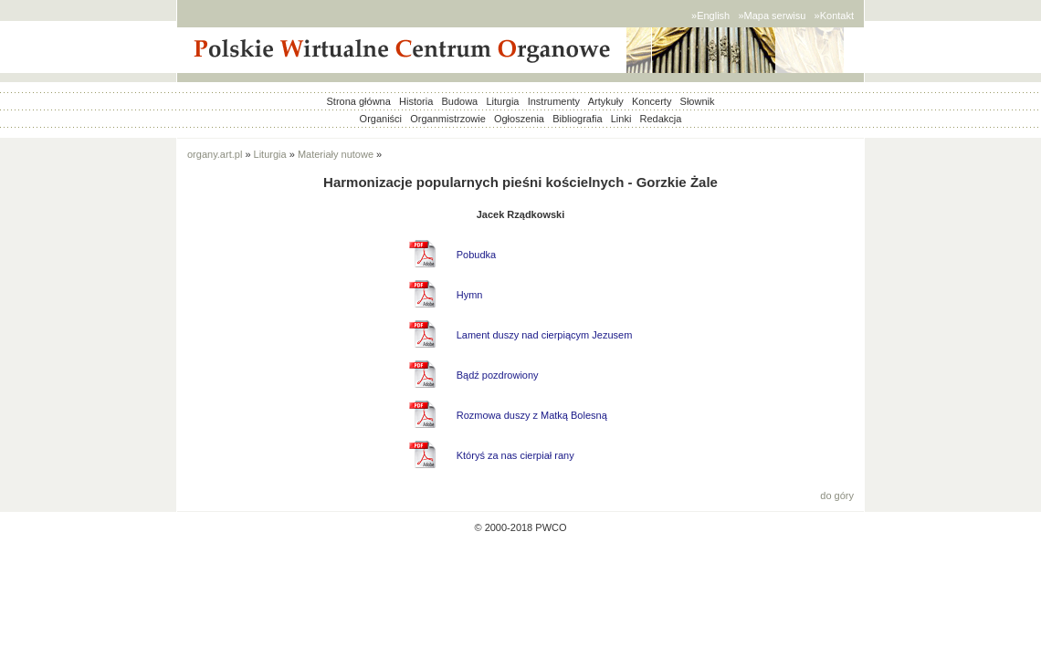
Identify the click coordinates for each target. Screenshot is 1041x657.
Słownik (697, 101)
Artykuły (606, 101)
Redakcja (661, 118)
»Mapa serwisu (771, 15)
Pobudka (476, 254)
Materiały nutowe (335, 154)
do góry (837, 495)
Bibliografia (577, 118)
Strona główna (359, 101)
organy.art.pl (214, 154)
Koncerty (651, 101)
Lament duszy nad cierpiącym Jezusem (545, 334)
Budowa (459, 101)
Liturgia (502, 101)
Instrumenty (554, 101)
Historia (416, 101)
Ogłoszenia (519, 118)
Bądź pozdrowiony (498, 375)
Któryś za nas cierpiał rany (515, 455)
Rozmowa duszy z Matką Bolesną (532, 415)
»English (710, 15)
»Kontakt (834, 15)
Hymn (470, 294)
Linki (621, 118)
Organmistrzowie (448, 118)
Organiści (381, 118)
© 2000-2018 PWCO (520, 527)
